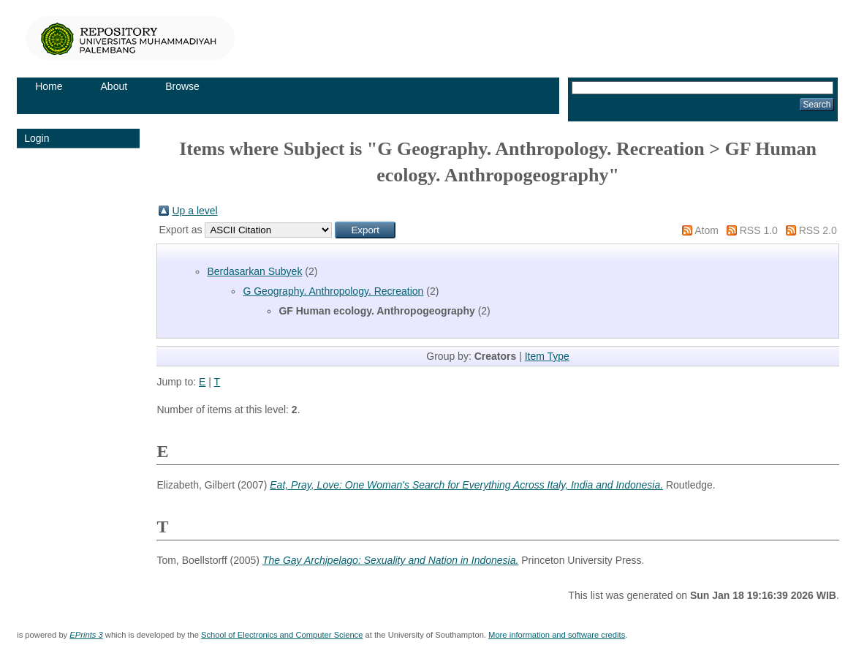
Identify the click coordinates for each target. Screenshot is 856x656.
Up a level (194, 210)
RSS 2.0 (818, 230)
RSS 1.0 (759, 230)
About (114, 86)
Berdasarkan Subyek (254, 271)
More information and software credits (556, 634)
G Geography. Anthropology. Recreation (333, 291)
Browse (182, 86)
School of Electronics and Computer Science (282, 634)
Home (48, 86)
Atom (706, 230)
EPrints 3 (85, 634)
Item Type (547, 356)
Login (36, 138)
